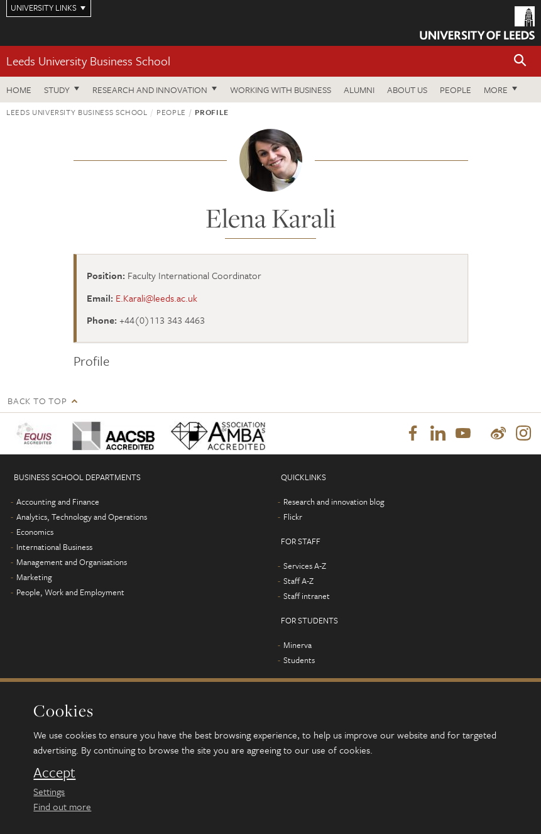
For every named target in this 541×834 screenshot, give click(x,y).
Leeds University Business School (88, 60)
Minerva (297, 645)
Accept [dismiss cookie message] (54, 772)
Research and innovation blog (334, 501)
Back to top (37, 400)
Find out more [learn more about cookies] (62, 806)
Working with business (280, 89)
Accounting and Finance (57, 501)
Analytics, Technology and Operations (81, 516)
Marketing (34, 577)
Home (18, 89)
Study (57, 89)
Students (299, 660)
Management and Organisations (71, 562)
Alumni (359, 89)
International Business (54, 546)
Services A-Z (304, 565)
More (496, 89)
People (455, 89)
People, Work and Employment (70, 592)
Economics (34, 531)
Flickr (292, 516)
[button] (520, 61)
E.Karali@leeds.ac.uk (156, 298)
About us (407, 89)
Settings (49, 791)
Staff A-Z (298, 580)
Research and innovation (149, 89)
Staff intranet (306, 596)
